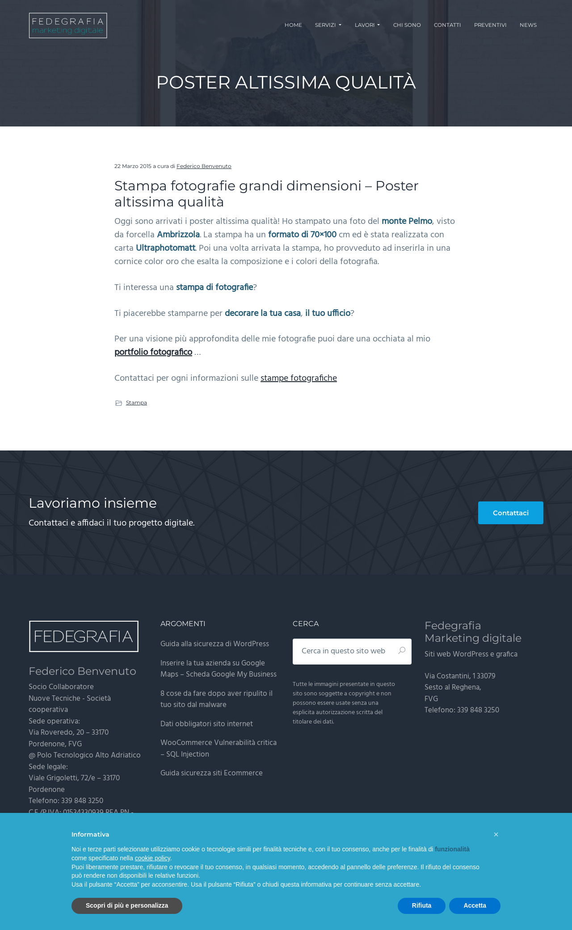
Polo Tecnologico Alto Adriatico (89, 755)
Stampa (136, 402)
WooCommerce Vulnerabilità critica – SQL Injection (218, 749)
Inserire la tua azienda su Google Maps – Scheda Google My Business (218, 669)
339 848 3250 (82, 801)
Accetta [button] (474, 905)
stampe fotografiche (299, 378)
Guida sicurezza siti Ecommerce (211, 773)
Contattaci (511, 513)
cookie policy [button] (152, 858)
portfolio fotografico (153, 352)
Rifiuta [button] (422, 905)
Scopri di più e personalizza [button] (127, 905)
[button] (496, 834)
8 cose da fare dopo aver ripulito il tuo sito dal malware (216, 699)
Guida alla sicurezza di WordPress (214, 644)
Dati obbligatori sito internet (206, 724)
